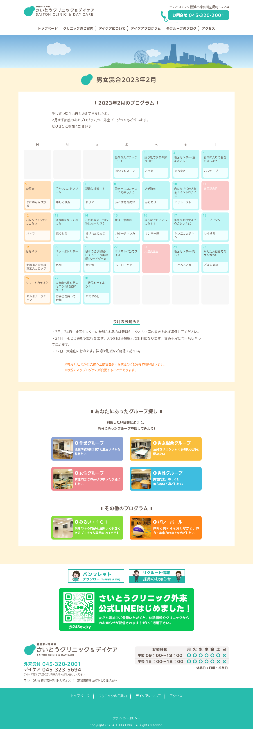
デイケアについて (112, 28)
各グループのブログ (181, 28)
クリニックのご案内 (78, 28)
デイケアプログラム (146, 28)
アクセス (208, 28)
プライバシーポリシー (126, 718)
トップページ (48, 28)
